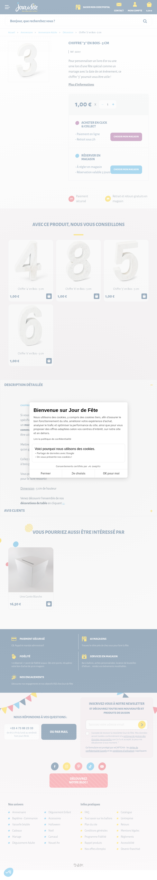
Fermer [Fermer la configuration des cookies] (46, 473)
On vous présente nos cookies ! (54, 456)
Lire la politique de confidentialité (52, 439)
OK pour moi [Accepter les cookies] (111, 473)
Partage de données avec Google (55, 453)
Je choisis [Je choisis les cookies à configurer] (78, 473)
